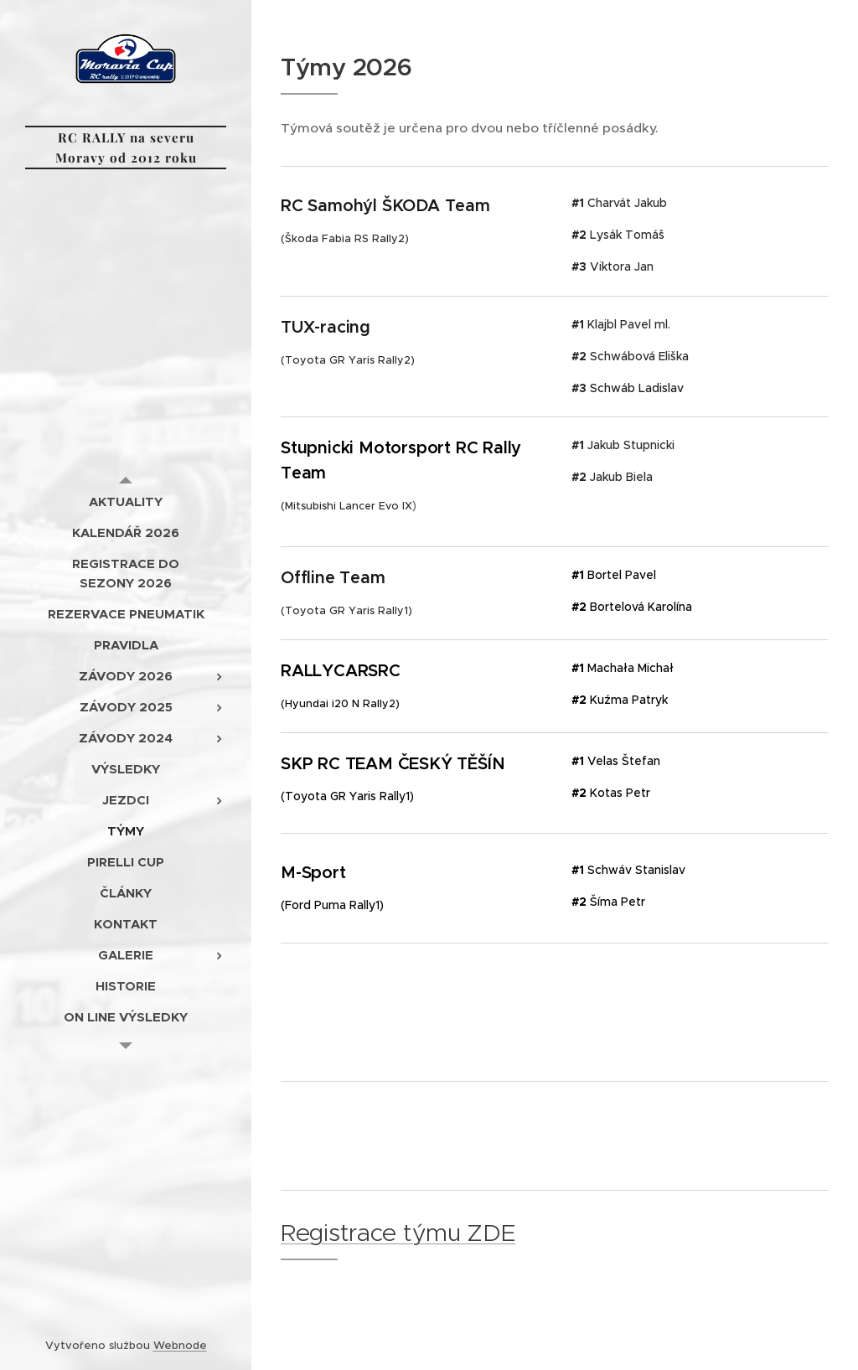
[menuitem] (125, 501)
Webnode (180, 1345)
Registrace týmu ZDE (398, 1232)
